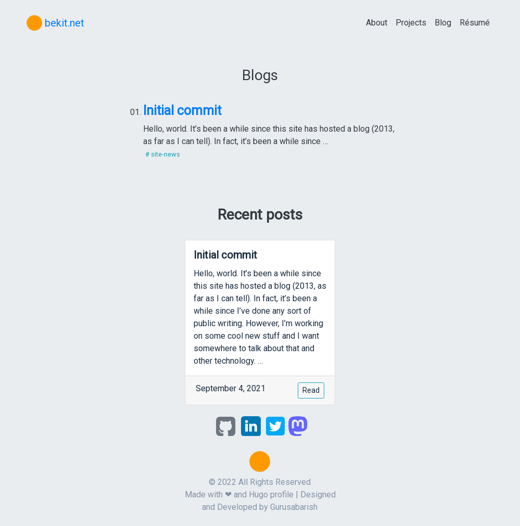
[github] (225, 425)
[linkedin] (251, 425)
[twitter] (275, 425)
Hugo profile (271, 494)
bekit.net (55, 23)
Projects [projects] (411, 23)
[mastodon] (298, 425)
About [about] (376, 23)
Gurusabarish (294, 507)
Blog (443, 23)
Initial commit (182, 110)
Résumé (475, 23)
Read (311, 390)
